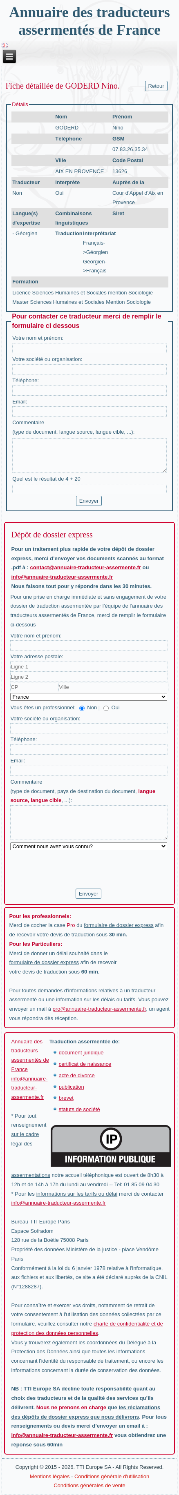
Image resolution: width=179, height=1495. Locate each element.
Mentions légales (50, 1476)
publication (71, 1087)
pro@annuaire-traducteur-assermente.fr (99, 1009)
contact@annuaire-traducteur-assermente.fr (85, 567)
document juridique (81, 1052)
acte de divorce (77, 1075)
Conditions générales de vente (89, 1485)
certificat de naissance (85, 1064)
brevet (66, 1098)
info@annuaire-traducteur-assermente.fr (62, 577)
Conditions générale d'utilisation (111, 1476)
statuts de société (79, 1109)
